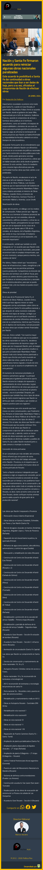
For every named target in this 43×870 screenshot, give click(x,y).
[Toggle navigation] (6, 25)
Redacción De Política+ (14, 99)
